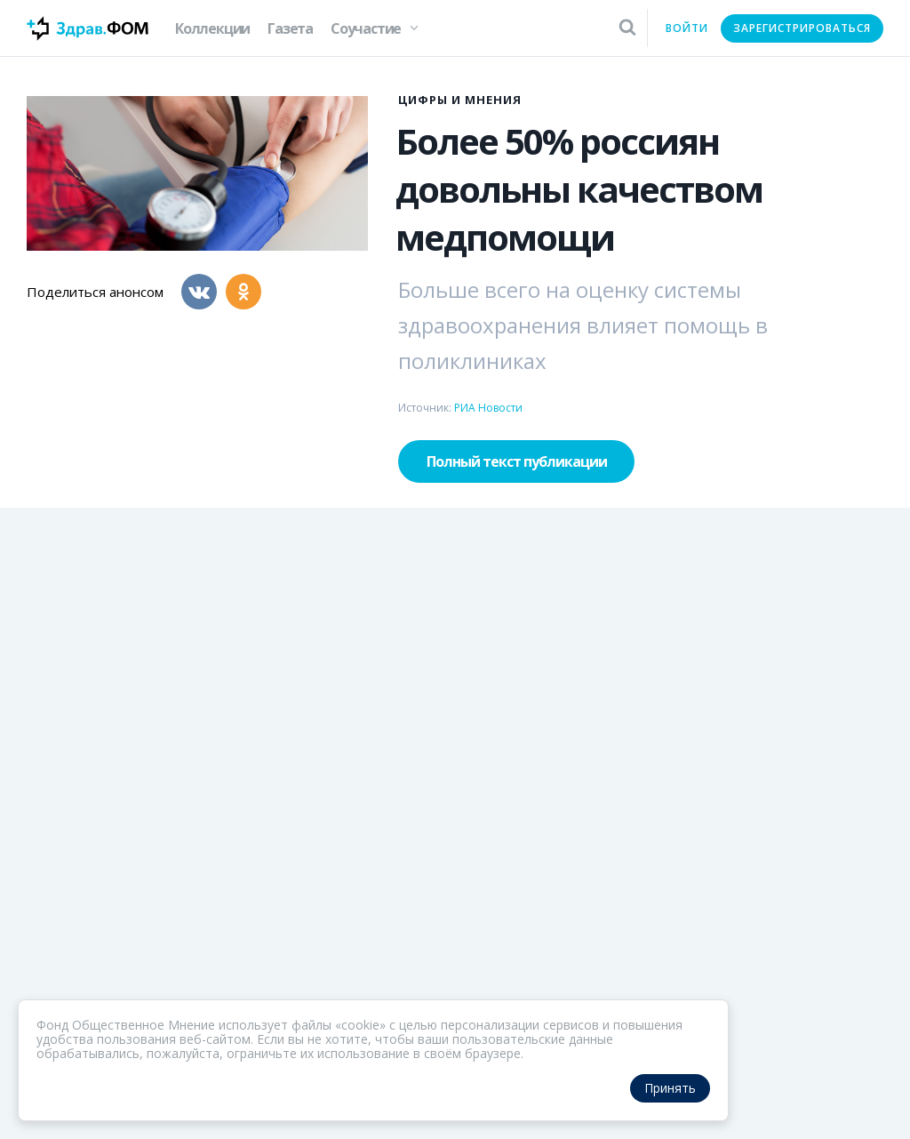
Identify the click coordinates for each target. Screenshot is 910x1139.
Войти (687, 28)
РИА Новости (488, 407)
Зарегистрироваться (802, 28)
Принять (670, 1087)
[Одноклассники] (243, 291)
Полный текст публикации (517, 461)
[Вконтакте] (199, 291)
